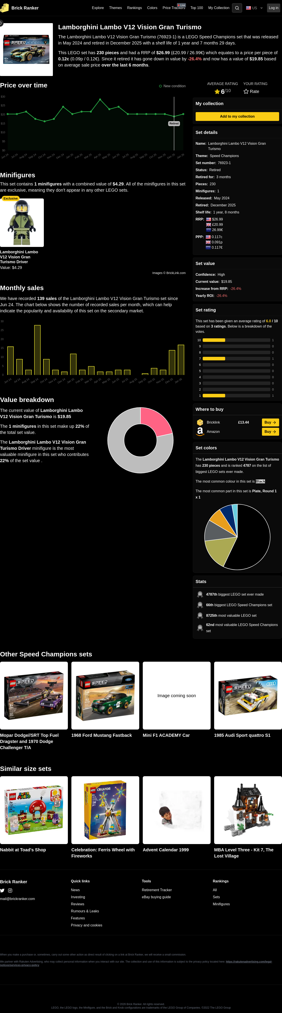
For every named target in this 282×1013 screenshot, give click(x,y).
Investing (78, 897)
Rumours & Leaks (85, 911)
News (75, 890)
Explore (98, 8)
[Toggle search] (237, 8)
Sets (216, 897)
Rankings (134, 8)
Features (78, 918)
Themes (115, 8)
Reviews (77, 904)
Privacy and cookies (86, 925)
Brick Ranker (13, 881)
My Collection (218, 8)
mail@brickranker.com (17, 899)
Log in (273, 8)
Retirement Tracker (157, 890)
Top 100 (196, 8)
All (215, 890)
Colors (152, 8)
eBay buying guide (156, 897)
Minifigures (221, 904)
